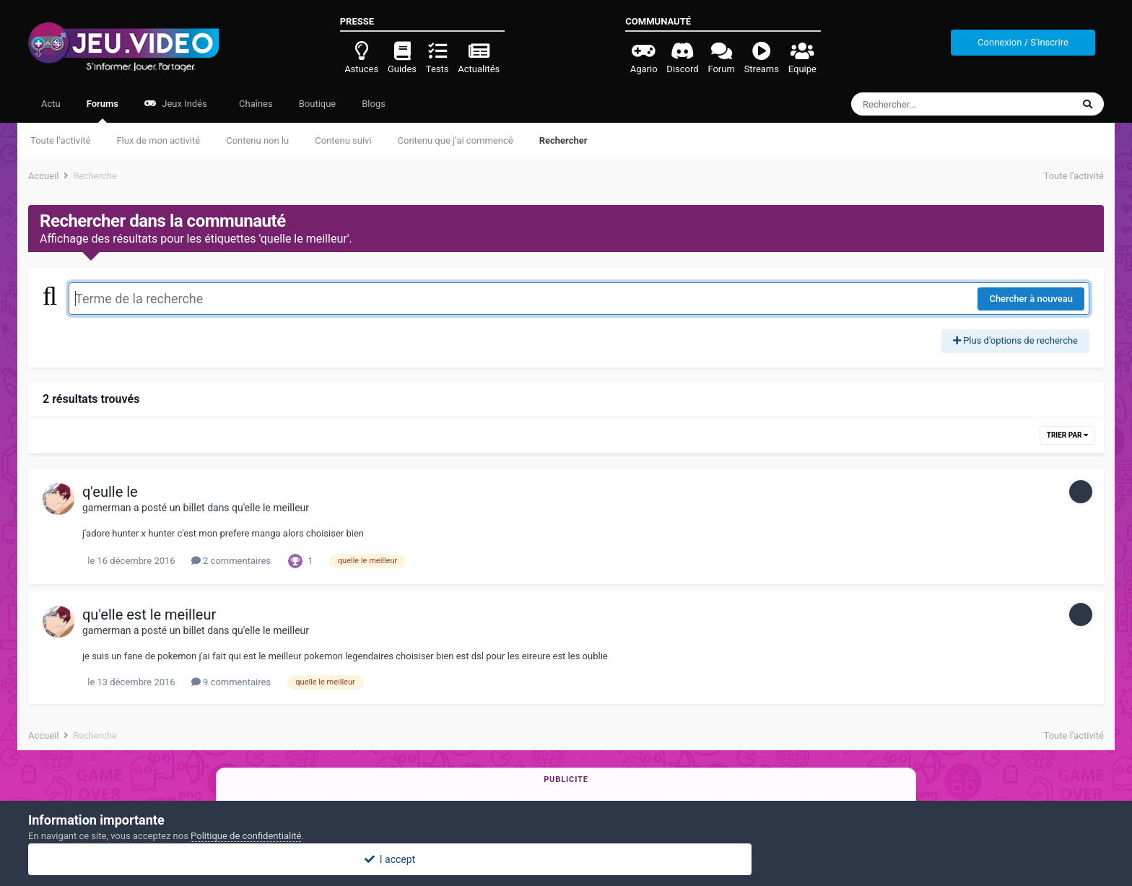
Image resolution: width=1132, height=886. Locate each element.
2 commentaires (231, 560)
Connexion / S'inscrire (1023, 42)
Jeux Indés (175, 103)
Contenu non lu (257, 140)
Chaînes (255, 103)
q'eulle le (110, 491)
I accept (566, 859)
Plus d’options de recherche (1015, 340)
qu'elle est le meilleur (149, 614)
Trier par (1067, 435)
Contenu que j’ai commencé (455, 140)
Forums (102, 110)
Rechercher (563, 140)
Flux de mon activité (158, 140)
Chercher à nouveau (1031, 298)
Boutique (317, 103)
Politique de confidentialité (246, 835)
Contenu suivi (343, 140)
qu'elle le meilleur (270, 507)
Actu (51, 103)
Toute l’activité (60, 140)
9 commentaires (231, 682)
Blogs (374, 103)
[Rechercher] (922, 104)
